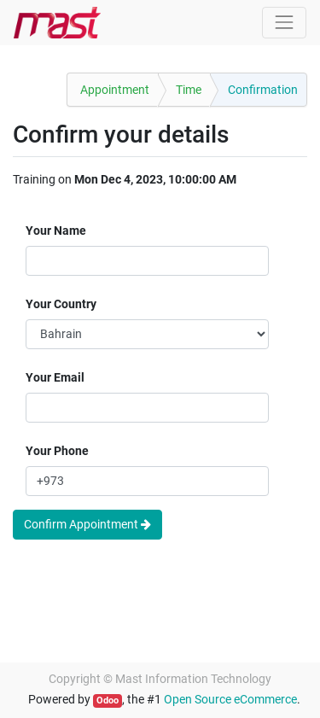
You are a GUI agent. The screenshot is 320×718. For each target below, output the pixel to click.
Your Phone (57, 451)
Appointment (114, 89)
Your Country (61, 304)
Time (188, 89)
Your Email (55, 377)
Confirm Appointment (87, 524)
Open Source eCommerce (230, 699)
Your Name (56, 230)
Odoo (107, 700)
